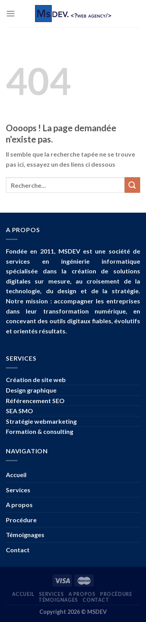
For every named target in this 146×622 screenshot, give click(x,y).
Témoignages (25, 534)
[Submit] (132, 184)
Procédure (21, 519)
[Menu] (10, 13)
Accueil (16, 474)
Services (18, 489)
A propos (19, 504)
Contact (18, 549)
